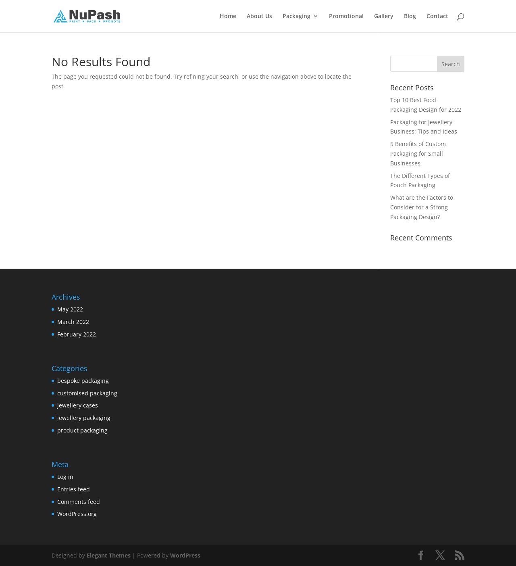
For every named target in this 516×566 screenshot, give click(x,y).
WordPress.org (77, 514)
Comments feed (78, 501)
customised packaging (87, 393)
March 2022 (73, 322)
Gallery (383, 16)
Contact (437, 16)
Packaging (296, 16)
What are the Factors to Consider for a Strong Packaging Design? (421, 207)
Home (228, 16)
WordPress (185, 555)
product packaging (82, 430)
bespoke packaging (83, 380)
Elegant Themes (109, 555)
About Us (259, 16)
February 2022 (76, 334)
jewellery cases (77, 405)
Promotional (346, 16)
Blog (410, 16)
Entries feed (73, 489)
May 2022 (70, 309)
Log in (65, 476)
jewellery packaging (83, 418)
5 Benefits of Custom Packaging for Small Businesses (418, 153)
